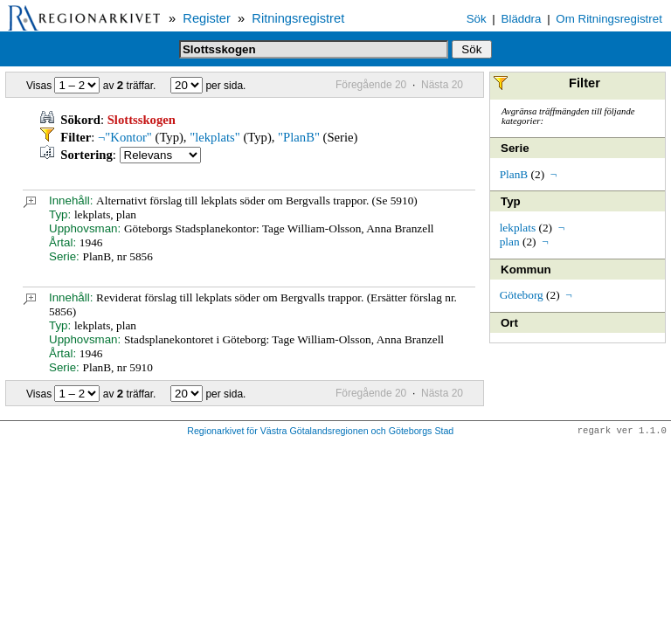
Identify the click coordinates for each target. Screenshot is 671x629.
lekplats (518, 227)
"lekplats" (215, 137)
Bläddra (522, 18)
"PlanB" (299, 137)
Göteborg (521, 294)
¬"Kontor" (125, 137)
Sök (477, 18)
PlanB (514, 174)
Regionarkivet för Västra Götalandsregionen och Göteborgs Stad (320, 431)
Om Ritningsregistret (608, 18)
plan (510, 241)
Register (207, 18)
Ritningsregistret (298, 18)
